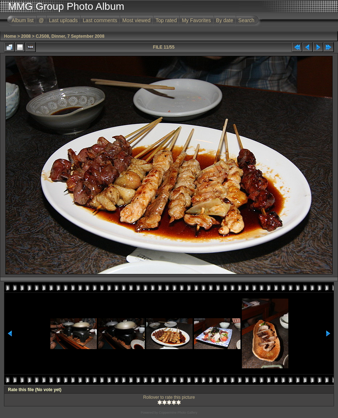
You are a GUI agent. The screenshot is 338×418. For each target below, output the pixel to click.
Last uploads (63, 20)
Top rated (166, 20)
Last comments (100, 20)
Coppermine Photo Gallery (178, 412)
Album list (23, 20)
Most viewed (136, 20)
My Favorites (196, 20)
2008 (26, 36)
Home (10, 36)
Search (246, 20)
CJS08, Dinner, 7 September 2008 (70, 36)
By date (224, 20)
